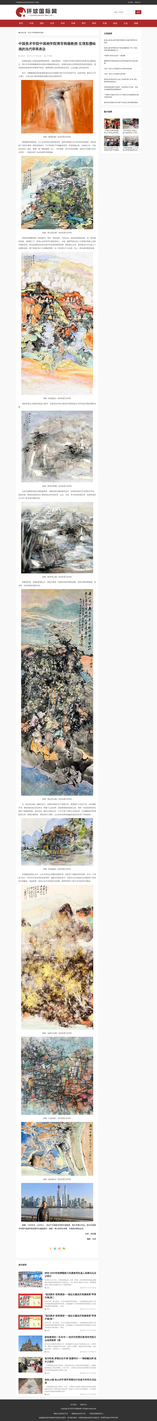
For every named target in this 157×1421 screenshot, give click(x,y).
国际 (42, 23)
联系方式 (137, 2)
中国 (31, 23)
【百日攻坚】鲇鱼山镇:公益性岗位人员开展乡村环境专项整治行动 (130, 132)
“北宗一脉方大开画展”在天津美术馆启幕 (121, 69)
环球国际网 (36, 32)
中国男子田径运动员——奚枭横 (121, 56)
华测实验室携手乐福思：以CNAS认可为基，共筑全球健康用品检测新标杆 (121, 88)
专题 (105, 23)
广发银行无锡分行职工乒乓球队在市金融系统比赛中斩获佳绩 (121, 96)
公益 (126, 23)
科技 (63, 23)
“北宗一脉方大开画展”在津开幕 (121, 74)
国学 (84, 23)
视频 (136, 23)
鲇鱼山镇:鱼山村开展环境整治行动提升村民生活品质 (121, 41)
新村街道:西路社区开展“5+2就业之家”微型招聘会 (121, 103)
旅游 (115, 23)
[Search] (123, 12)
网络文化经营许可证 (61, 1413)
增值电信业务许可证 (78, 1413)
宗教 (73, 23)
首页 (21, 23)
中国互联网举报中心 (96, 1413)
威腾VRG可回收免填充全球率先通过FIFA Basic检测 (121, 62)
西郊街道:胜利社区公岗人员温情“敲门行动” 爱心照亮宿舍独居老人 (121, 80)
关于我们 (130, 2)
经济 (52, 23)
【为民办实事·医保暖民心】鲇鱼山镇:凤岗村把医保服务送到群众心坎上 (112, 132)
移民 (94, 23)
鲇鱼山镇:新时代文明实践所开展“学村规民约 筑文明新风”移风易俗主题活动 (111, 149)
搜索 (138, 12)
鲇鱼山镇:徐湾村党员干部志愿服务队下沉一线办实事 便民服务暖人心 (121, 49)
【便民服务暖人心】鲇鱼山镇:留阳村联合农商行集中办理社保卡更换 (130, 149)
